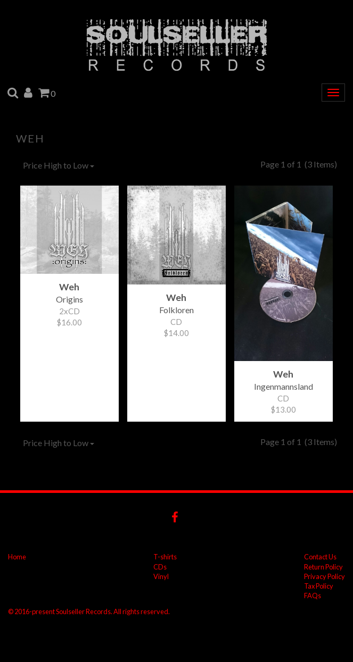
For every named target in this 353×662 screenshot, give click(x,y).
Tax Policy (318, 586)
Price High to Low (58, 165)
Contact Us (320, 556)
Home (17, 556)
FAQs (312, 595)
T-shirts (165, 556)
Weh (30, 138)
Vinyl (161, 576)
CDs (160, 567)
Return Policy (323, 567)
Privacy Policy (324, 576)
